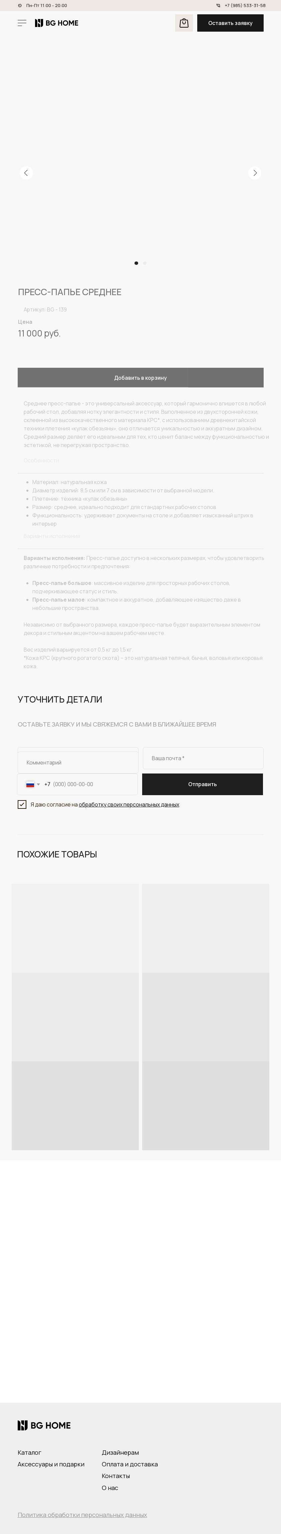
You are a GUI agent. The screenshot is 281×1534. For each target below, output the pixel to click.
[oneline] (78, 762)
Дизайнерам (120, 1452)
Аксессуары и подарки (51, 1464)
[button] (230, 23)
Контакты (116, 1475)
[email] (203, 758)
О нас (110, 1487)
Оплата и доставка (130, 1464)
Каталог (29, 1452)
